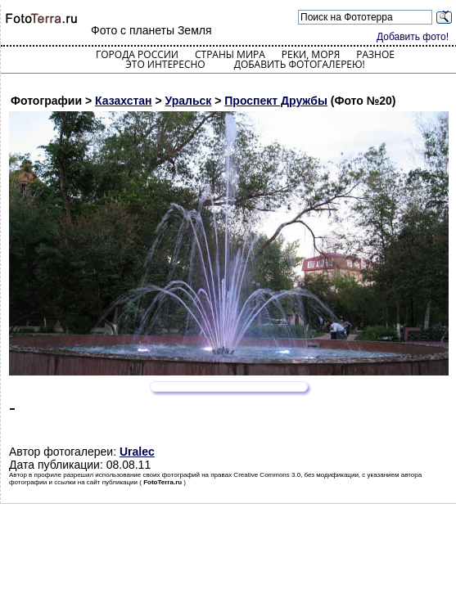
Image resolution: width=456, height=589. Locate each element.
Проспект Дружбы (275, 100)
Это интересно (165, 64)
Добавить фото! (413, 37)
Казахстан (123, 100)
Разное (375, 54)
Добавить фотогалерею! (299, 64)
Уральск (188, 100)
